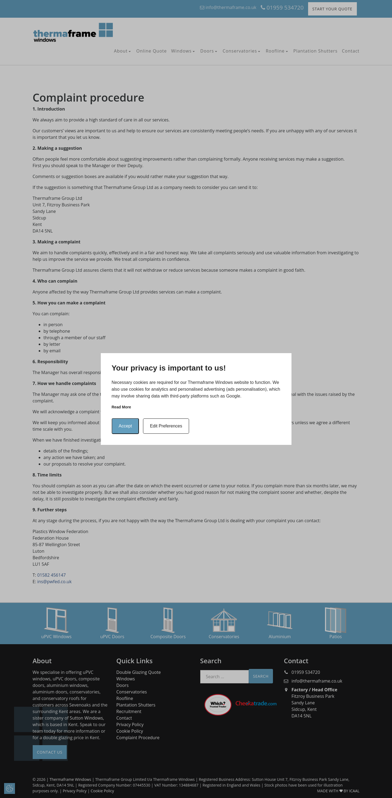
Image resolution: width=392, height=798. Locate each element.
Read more (121, 407)
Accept (125, 426)
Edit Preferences (166, 426)
